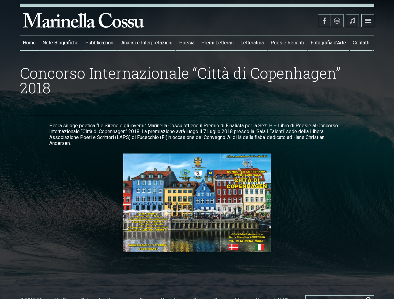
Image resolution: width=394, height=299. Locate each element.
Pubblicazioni (100, 43)
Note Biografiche (60, 43)
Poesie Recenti (287, 43)
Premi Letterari (217, 43)
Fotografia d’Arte (328, 43)
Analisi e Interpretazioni (146, 43)
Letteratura (252, 43)
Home (29, 43)
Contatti (361, 43)
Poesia (187, 43)
